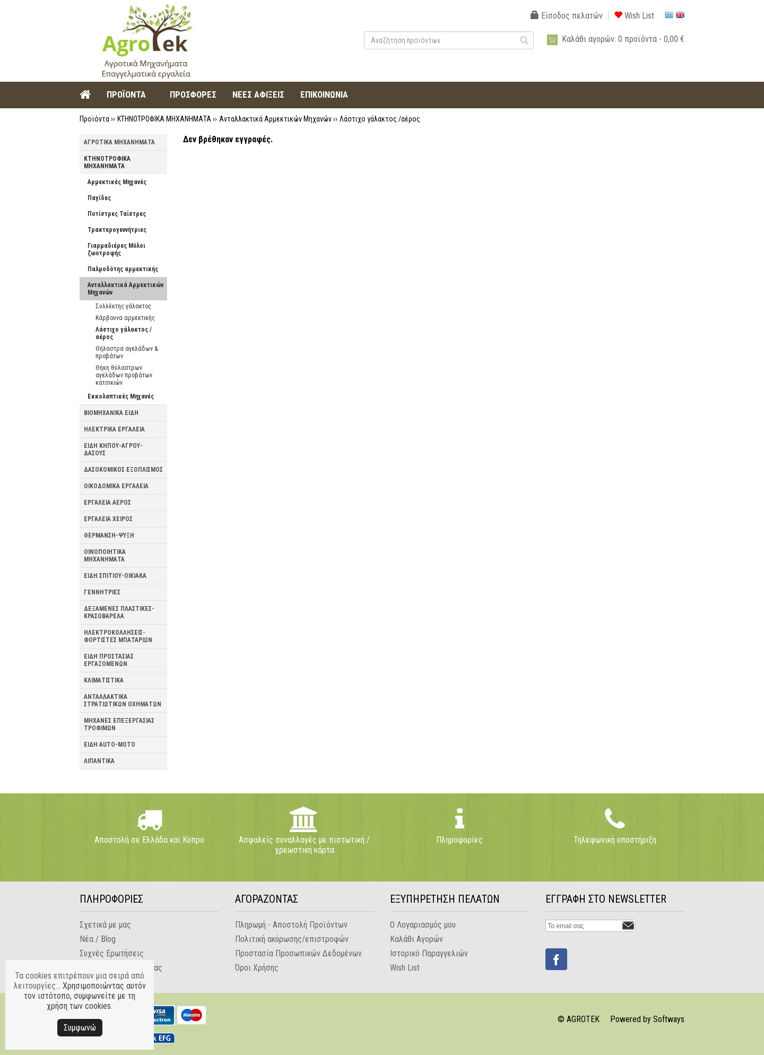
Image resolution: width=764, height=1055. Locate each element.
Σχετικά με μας (105, 925)
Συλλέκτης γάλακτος (123, 306)
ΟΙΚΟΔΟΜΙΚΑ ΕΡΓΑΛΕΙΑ (116, 486)
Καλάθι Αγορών (416, 939)
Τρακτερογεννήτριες (117, 230)
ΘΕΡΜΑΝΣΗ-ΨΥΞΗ (109, 535)
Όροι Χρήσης (257, 968)
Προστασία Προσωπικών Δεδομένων (298, 953)
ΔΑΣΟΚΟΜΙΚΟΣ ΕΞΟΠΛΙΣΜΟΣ (123, 469)
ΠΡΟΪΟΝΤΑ (126, 94)
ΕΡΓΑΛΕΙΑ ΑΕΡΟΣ (107, 502)
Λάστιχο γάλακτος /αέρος (380, 119)
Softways (668, 1019)
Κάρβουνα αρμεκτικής (125, 318)
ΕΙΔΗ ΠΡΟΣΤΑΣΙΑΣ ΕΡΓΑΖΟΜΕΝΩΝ (109, 660)
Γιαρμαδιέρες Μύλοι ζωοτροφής (116, 249)
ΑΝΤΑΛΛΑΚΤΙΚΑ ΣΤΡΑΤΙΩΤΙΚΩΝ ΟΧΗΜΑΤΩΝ (122, 700)
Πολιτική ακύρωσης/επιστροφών (292, 939)
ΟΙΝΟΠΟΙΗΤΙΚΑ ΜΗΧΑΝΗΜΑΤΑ (105, 555)
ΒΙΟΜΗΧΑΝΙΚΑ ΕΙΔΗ (111, 413)
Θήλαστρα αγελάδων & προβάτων (127, 352)
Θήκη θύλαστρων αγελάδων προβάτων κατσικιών (124, 375)
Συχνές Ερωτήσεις (112, 953)
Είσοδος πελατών (567, 16)
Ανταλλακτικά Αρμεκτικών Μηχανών (275, 119)
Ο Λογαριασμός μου (423, 925)
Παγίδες (99, 198)
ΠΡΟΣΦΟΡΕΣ (193, 94)
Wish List (634, 16)
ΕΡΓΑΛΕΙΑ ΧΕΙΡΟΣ (108, 519)
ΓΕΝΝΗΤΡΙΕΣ (102, 592)
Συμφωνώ (80, 1028)
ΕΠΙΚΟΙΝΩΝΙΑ (324, 94)
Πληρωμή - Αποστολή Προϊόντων (291, 925)
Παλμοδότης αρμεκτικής (123, 269)
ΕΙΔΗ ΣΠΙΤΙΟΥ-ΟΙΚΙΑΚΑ (115, 576)
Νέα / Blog (98, 939)
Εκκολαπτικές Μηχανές (121, 396)
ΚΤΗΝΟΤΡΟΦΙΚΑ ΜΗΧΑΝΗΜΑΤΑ (164, 119)
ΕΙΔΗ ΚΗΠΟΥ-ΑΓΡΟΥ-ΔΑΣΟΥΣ (113, 449)
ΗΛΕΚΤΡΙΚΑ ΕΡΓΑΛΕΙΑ (114, 429)
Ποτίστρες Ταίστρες (117, 214)
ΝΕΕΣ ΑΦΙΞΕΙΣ (258, 94)
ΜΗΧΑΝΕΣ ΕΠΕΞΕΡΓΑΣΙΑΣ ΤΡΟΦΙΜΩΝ (119, 724)
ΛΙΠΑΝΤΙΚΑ (99, 761)
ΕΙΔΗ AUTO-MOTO (109, 744)
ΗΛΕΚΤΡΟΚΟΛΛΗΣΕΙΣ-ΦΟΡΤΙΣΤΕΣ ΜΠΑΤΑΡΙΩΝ (118, 636)
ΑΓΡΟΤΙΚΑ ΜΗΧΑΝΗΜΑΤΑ (119, 142)
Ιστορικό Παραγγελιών (429, 953)
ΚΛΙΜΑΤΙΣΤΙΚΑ (104, 680)
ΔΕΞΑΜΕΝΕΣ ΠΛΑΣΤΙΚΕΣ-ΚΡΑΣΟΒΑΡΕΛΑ (119, 612)
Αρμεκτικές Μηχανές (117, 182)
